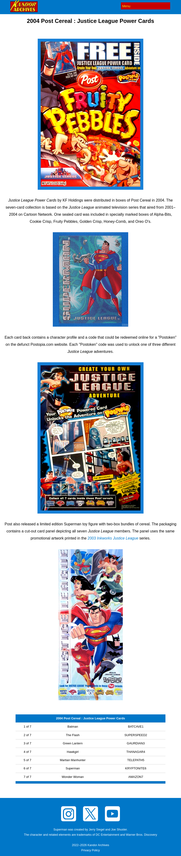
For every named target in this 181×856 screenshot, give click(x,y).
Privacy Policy (90, 850)
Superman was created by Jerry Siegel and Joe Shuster (90, 829)
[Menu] (145, 5)
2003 (113, 538)
